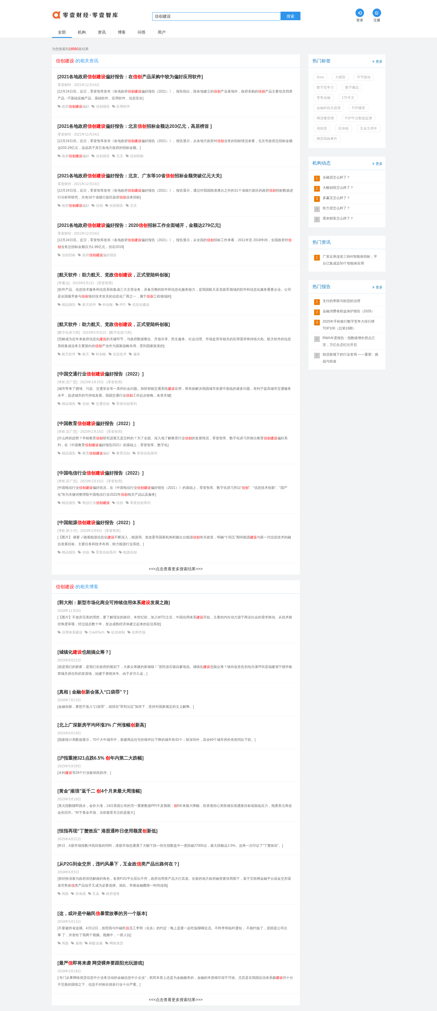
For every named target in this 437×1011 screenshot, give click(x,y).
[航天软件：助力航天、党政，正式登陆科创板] (114, 274)
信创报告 (103, 106)
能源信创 (129, 552)
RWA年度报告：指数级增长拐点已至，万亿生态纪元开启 (349, 341)
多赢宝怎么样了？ (336, 198)
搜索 (290, 16)
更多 (377, 61)
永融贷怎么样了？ (336, 177)
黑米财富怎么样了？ (338, 218)
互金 (96, 894)
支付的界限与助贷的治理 (341, 301)
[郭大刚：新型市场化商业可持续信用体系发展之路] (114, 602)
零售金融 (323, 98)
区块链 (343, 128)
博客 (122, 32)
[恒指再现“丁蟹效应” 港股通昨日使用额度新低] (108, 831)
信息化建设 (140, 305)
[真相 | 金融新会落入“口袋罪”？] (93, 692)
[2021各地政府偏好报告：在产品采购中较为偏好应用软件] (130, 76)
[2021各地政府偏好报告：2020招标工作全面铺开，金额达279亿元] (139, 225)
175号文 (348, 98)
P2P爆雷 (358, 108)
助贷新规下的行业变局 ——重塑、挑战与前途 (350, 357)
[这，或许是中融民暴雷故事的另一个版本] (102, 913)
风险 (65, 894)
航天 (85, 354)
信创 (99, 206)
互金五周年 (368, 128)
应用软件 (122, 106)
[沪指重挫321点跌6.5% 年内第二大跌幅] (101, 758)
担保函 (80, 894)
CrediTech (96, 632)
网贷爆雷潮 (325, 118)
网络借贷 (116, 943)
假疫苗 (322, 128)
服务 (136, 354)
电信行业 (96, 503)
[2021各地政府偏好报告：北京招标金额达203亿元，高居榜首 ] (135, 126)
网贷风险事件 (327, 139)
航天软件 (89, 305)
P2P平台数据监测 (358, 118)
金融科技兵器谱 (329, 108)
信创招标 (136, 156)
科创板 (108, 305)
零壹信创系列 (126, 404)
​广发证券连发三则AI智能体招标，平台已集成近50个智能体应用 (350, 260)
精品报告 (69, 305)
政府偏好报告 (98, 255)
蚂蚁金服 (96, 943)
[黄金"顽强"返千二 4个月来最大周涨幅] (100, 791)
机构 (82, 32)
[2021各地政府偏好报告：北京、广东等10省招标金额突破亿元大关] (140, 175)
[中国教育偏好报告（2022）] (96, 423)
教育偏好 (96, 453)
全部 (62, 32)
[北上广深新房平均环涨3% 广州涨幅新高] (102, 725)
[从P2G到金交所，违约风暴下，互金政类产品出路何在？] (118, 864)
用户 (162, 32)
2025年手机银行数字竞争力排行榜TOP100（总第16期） (349, 324)
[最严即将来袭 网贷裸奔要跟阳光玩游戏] (101, 963)
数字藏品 (352, 87)
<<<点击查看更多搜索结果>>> (176, 569)
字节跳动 (364, 77)
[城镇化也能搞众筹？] (84, 652)
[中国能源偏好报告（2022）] (96, 522)
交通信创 (103, 404)
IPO (123, 305)
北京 (119, 156)
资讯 (102, 32)
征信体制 (118, 632)
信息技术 (120, 354)
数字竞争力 (325, 87)
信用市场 (138, 632)
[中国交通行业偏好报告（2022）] (101, 374)
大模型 (340, 77)
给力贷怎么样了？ (336, 208)
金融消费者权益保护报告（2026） (349, 311)
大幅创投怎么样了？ (338, 188)
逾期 (78, 943)
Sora (320, 77)
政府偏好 (75, 106)
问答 (142, 32)
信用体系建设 (72, 632)
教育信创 (123, 453)
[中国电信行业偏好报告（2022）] (101, 473)
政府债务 (112, 894)
